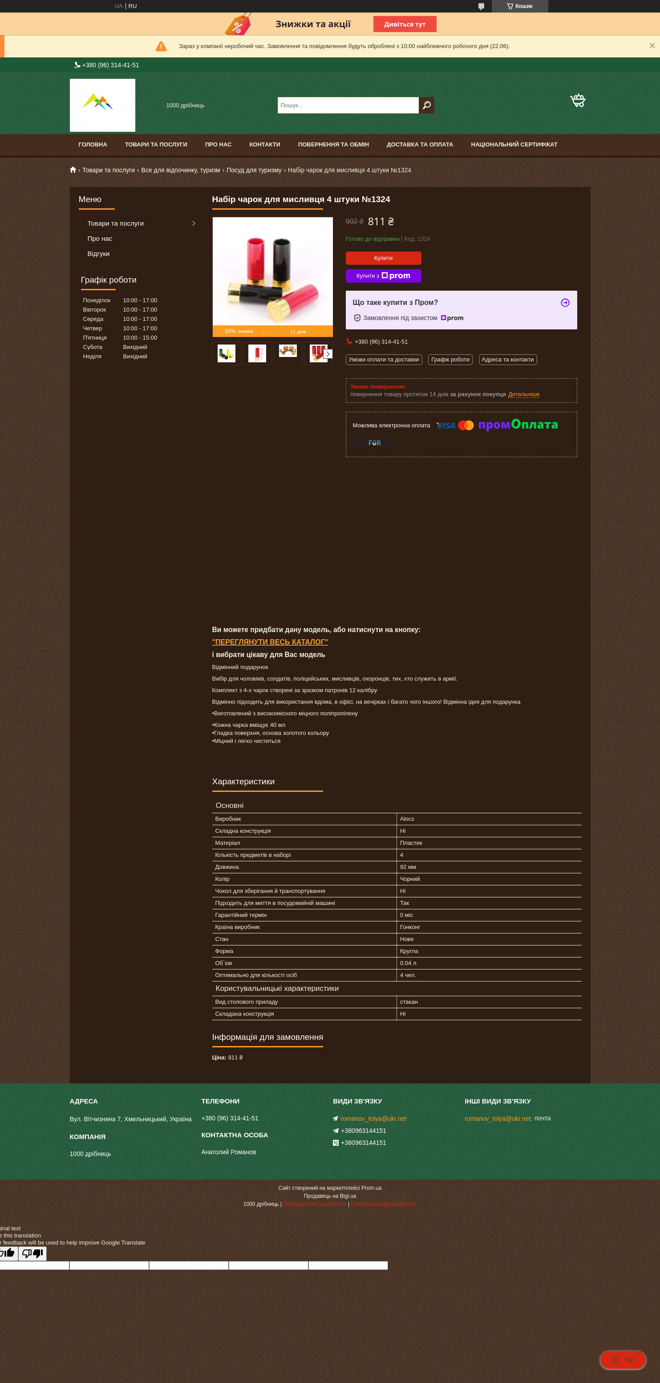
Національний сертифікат (514, 144)
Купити (383, 258)
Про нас (218, 144)
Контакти (264, 144)
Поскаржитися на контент (314, 1204)
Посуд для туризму (254, 170)
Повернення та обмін (333, 144)
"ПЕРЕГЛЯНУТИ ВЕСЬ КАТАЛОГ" (270, 642)
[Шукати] (426, 105)
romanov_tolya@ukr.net (373, 1118)
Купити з (383, 276)
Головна (93, 144)
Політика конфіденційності (384, 1204)
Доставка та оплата (420, 144)
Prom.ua (371, 1188)
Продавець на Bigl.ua (330, 1196)
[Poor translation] (32, 1253)
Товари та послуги (156, 144)
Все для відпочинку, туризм (181, 170)
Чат (623, 1360)
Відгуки (99, 253)
